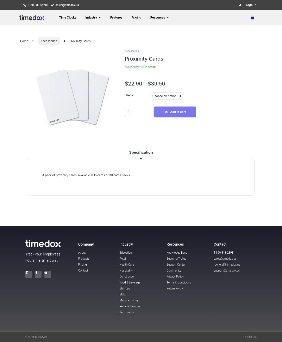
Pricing (136, 17)
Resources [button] (159, 17)
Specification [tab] (141, 153)
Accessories (48, 41)
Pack (129, 95)
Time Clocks (67, 17)
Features (116, 17)
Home (24, 41)
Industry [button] (93, 17)
